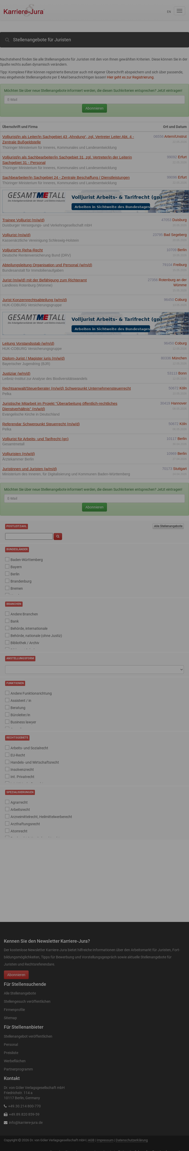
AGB (91, 1140)
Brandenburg (21, 581)
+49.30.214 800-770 (24, 1106)
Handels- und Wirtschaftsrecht (35, 762)
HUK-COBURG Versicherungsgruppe (32, 305)
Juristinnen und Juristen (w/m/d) (29, 469)
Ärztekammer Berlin (18, 459)
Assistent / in (21, 701)
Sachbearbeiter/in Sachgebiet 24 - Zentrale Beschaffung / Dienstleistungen (66, 177)
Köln (183, 388)
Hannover (179, 403)
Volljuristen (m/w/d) (18, 453)
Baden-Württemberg (27, 560)
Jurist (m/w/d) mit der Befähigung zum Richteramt (44, 280)
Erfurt (182, 157)
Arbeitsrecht (20, 810)
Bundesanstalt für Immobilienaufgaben (33, 270)
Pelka (6, 394)
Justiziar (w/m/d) (16, 373)
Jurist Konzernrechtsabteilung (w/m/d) (34, 300)
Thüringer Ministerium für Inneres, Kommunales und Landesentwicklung (59, 147)
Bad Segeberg (175, 235)
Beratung (18, 708)
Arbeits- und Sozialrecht (29, 748)
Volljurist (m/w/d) (16, 235)
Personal (11, 1044)
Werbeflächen (15, 1061)
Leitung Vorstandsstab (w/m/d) (28, 343)
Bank (15, 621)
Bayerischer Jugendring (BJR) (26, 364)
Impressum (105, 1140)
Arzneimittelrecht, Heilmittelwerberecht (41, 817)
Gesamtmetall (13, 444)
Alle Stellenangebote (168, 526)
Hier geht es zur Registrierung (130, 77)
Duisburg (179, 220)
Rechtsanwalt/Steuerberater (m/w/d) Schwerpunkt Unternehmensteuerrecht (66, 388)
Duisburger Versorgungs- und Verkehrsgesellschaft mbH (47, 225)
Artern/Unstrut (175, 136)
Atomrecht (19, 831)
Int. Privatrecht (22, 777)
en (169, 12)
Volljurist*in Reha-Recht (22, 250)
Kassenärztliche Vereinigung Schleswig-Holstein (40, 240)
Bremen (17, 588)
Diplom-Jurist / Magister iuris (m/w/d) (33, 358)
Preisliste (11, 1053)
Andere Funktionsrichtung (31, 693)
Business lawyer (23, 722)
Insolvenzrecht (22, 770)
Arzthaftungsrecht (25, 824)
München (179, 358)
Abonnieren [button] (16, 975)
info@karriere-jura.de (26, 1122)
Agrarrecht (19, 802)
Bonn (182, 373)
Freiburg (180, 265)
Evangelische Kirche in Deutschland (30, 414)
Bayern (16, 567)
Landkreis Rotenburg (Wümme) (27, 285)
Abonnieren (94, 108)
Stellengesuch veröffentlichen (27, 1001)
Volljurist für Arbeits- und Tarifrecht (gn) (35, 439)
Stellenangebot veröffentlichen (28, 1036)
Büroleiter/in (20, 715)
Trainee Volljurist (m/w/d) (23, 220)
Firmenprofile (14, 1010)
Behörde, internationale (29, 628)
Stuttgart (180, 469)
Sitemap (10, 1018)
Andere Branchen (24, 614)
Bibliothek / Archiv (25, 643)
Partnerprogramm (18, 1069)
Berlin (182, 250)
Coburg (181, 300)
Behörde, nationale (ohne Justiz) (36, 636)
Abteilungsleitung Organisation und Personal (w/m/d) (47, 265)
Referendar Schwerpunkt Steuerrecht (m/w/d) (41, 424)
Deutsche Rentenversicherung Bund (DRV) (36, 255)
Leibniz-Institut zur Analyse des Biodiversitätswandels (44, 379)
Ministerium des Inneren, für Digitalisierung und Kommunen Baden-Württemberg (66, 474)
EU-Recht (18, 755)
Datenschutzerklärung (132, 1140)
